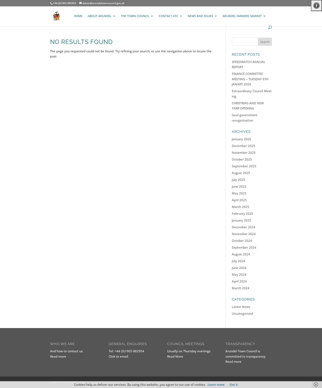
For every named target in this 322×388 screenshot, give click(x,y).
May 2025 (239, 193)
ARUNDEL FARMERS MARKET (242, 16)
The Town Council (135, 16)
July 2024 (238, 261)
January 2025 (241, 220)
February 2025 (242, 213)
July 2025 (238, 180)
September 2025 (244, 166)
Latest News (241, 307)
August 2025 (241, 173)
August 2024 (241, 254)
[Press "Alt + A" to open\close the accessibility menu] (316, 5)
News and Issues (200, 16)
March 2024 (240, 288)
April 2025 (239, 200)
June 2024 (239, 268)
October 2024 (242, 241)
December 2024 (243, 227)
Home (78, 16)
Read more (58, 356)
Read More (175, 356)
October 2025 (242, 159)
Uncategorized (242, 313)
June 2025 (239, 186)
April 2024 (239, 281)
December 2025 (243, 146)
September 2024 (244, 247)
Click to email (118, 356)
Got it (234, 384)
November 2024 (244, 234)
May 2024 (239, 274)
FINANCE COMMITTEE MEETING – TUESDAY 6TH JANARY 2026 (250, 79)
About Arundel (100, 16)
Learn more (216, 384)
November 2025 (244, 152)
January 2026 (241, 139)
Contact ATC (168, 16)
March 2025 (240, 207)
